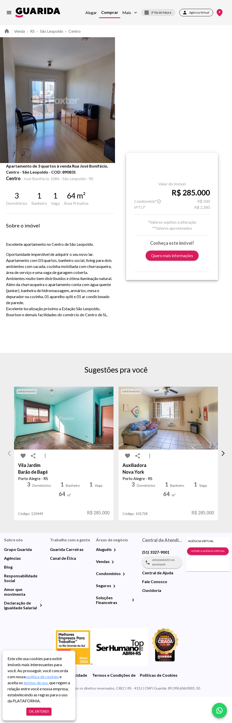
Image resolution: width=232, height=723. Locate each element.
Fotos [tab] (53, 174)
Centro (75, 31)
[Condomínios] (124, 600)
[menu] (9, 13)
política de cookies (42, 676)
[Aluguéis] (115, 576)
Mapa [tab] (78, 174)
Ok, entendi (38, 711)
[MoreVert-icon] (45, 482)
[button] (129, 13)
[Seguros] (114, 612)
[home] (37, 12)
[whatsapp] (219, 710)
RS (32, 31)
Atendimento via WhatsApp (162, 588)
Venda (19, 31)
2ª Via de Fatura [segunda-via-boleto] (158, 12)
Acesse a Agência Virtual (208, 577)
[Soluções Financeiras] (133, 626)
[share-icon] (23, 176)
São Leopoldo (51, 31)
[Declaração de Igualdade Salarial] (41, 631)
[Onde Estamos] (219, 12)
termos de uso (36, 682)
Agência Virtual (196, 12)
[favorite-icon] (13, 176)
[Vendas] (113, 588)
